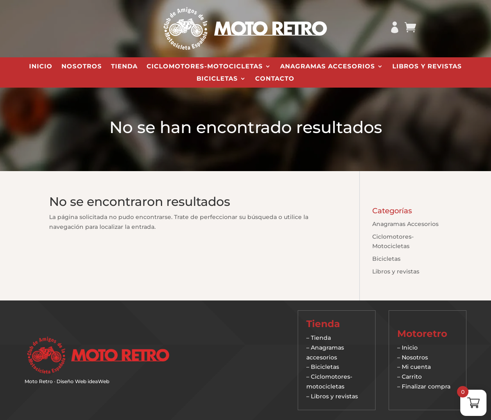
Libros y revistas (427, 66)
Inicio (40, 66)
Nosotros (81, 66)
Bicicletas (217, 79)
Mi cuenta (416, 366)
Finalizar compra (426, 386)
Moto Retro (39, 381)
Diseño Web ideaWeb (83, 381)
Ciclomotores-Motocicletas (205, 66)
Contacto (274, 79)
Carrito (412, 376)
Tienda (124, 66)
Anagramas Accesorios (327, 66)
